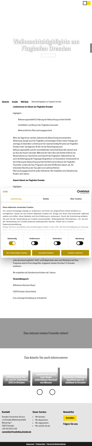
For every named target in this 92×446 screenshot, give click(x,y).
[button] (89, 3)
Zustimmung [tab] (16, 199)
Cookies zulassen (75, 253)
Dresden (15, 102)
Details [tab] (46, 199)
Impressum (30, 444)
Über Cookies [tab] (76, 199)
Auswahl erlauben (46, 253)
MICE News (25, 102)
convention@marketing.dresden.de (16, 432)
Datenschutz (40, 444)
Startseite (5, 102)
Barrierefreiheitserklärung (56, 444)
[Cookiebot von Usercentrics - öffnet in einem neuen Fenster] (78, 192)
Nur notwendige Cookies (16, 253)
